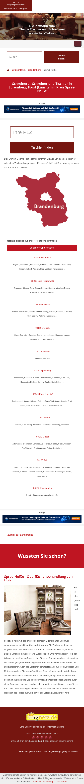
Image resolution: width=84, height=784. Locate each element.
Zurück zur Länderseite (20, 534)
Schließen (62, 781)
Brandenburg (34, 70)
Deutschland (16, 70)
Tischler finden (61, 57)
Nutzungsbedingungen (55, 751)
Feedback (23, 751)
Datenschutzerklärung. (42, 781)
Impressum (73, 751)
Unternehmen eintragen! (42, 247)
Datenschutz (36, 751)
